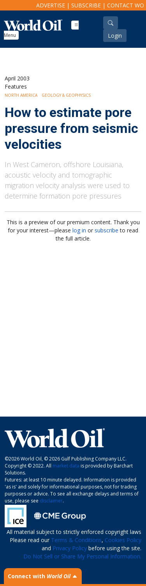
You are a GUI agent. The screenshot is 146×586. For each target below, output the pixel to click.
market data (66, 465)
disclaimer (51, 500)
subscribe (106, 230)
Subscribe (86, 5)
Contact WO (125, 5)
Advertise (50, 5)
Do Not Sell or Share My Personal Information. (82, 556)
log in (79, 230)
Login (115, 35)
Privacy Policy (70, 548)
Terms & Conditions (76, 540)
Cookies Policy (123, 540)
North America (21, 95)
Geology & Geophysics (66, 95)
